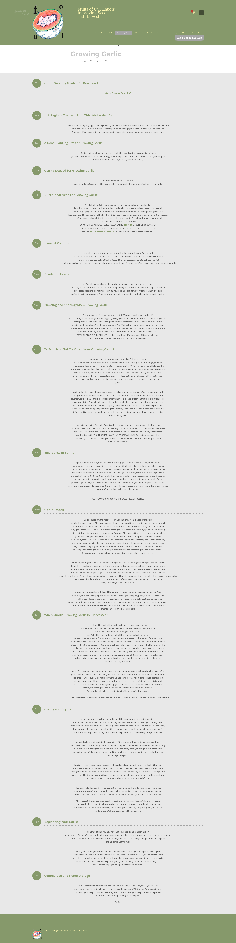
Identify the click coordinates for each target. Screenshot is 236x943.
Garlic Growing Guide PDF (118, 93)
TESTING (128, 224)
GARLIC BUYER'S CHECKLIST (103, 231)
